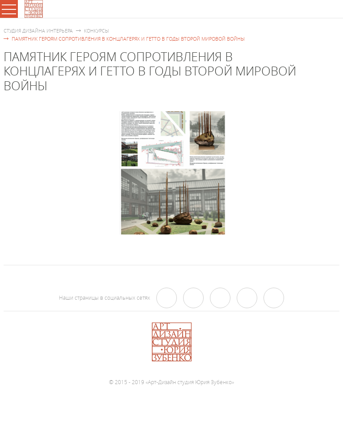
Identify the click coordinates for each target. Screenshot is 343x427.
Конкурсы (96, 30)
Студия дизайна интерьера (38, 30)
